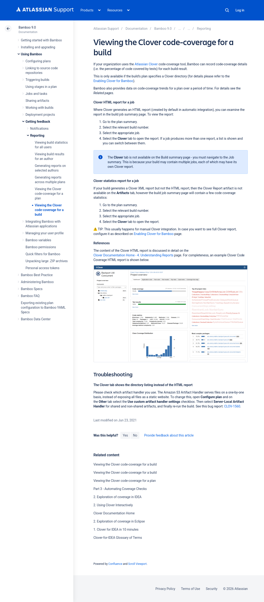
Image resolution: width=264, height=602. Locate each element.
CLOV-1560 (232, 406)
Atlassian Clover (146, 64)
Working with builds (39, 107)
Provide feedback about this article (168, 435)
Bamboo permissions (41, 247)
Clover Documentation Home (114, 513)
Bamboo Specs (31, 289)
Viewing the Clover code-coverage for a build (49, 209)
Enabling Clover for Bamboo (113, 81)
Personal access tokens (42, 268)
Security (211, 589)
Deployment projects (40, 114)
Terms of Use (190, 589)
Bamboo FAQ (30, 296)
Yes (125, 435)
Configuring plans (38, 61)
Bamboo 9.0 (27, 27)
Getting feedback (38, 121)
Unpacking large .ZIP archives (47, 261)
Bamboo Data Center (36, 319)
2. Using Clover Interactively (113, 505)
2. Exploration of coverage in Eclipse (119, 521)
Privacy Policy (165, 589)
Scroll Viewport (137, 564)
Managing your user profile (45, 233)
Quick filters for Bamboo (43, 254)
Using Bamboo (31, 54)
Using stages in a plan (41, 87)
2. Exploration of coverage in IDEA (117, 497)
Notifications (39, 128)
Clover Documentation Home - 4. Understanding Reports (133, 255)
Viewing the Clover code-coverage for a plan (49, 193)
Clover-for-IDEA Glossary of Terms (117, 537)
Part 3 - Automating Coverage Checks (120, 489)
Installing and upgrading (38, 47)
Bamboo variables (38, 240)
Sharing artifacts (37, 101)
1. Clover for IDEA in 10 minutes (115, 529)
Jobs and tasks (36, 94)
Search (227, 10)
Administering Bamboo (37, 282)
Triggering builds (37, 80)
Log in (239, 10)
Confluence (115, 564)
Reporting (37, 135)
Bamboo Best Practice (37, 275)
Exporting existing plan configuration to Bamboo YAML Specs (43, 307)
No (135, 435)
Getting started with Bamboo (41, 40)
